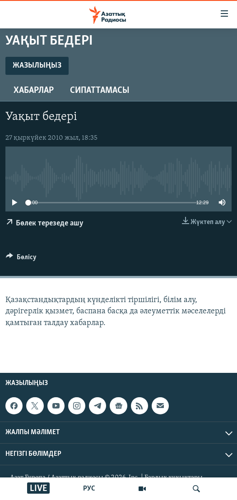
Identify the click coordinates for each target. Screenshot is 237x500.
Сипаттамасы (100, 90)
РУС (89, 488)
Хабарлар (34, 90)
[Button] (21, 259)
